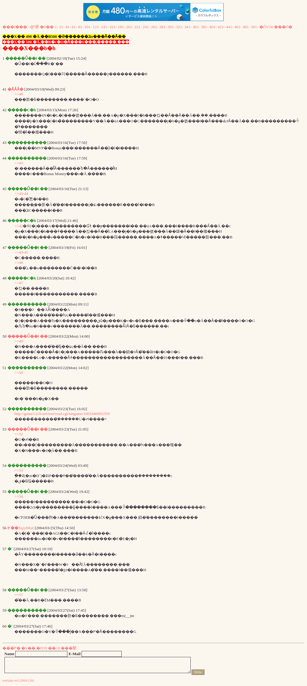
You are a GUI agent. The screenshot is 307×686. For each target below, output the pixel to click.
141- (104, 27)
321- (179, 27)
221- (138, 27)
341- (188, 27)
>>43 (18, 163)
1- (56, 27)
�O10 (41, 648)
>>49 (18, 341)
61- (74, 27)
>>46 (18, 262)
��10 (54, 648)
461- (238, 27)
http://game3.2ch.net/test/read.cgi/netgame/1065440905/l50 (62, 413)
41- (68, 27)
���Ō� (283, 27)
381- (204, 27)
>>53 (18, 470)
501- (254, 27)
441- (229, 27)
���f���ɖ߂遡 (20, 27)
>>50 (18, 372)
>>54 (18, 496)
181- (121, 27)
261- (154, 27)
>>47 (18, 283)
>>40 (18, 94)
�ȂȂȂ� (15, 89)
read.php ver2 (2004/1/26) (18, 680)
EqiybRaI (26, 528)
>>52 (18, 434)
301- (171, 27)
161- (113, 27)
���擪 (68, 648)
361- (196, 27)
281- (163, 27)
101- (88, 27)
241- (146, 27)
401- (212, 27)
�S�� (47, 27)
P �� (13, 528)
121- (96, 27)
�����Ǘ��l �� (27, 336)
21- (61, 27)
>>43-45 (21, 252)
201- (129, 27)
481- (246, 27)
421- (221, 27)
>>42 (18, 226)
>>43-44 (21, 193)
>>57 (18, 594)
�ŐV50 (266, 27)
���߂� (11, 648)
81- (80, 27)
